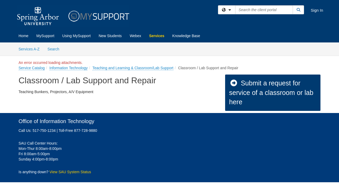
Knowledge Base (186, 36)
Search (55, 48)
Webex (135, 36)
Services (156, 36)
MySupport (45, 36)
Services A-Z (29, 49)
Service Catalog (32, 68)
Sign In (317, 10)
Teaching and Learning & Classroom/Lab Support (132, 68)
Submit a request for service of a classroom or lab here (271, 92)
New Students (110, 36)
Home (23, 36)
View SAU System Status (70, 172)
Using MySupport (76, 36)
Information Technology (69, 68)
